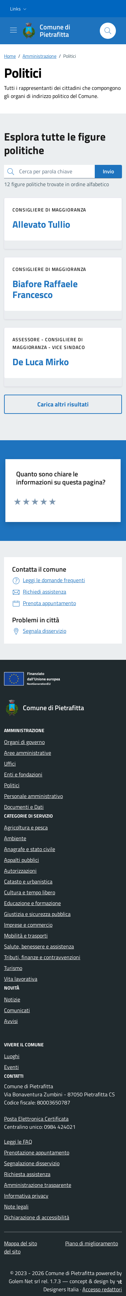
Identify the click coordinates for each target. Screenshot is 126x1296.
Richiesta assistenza (27, 1174)
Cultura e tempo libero (29, 892)
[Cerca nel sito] (108, 31)
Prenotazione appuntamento (36, 1152)
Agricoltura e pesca (26, 827)
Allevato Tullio (41, 224)
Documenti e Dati (24, 807)
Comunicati (17, 1010)
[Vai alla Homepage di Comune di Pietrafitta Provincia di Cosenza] (57, 31)
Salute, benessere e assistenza (39, 946)
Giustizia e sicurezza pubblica (37, 914)
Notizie (12, 999)
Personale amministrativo (33, 796)
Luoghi (11, 1056)
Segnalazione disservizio (31, 1163)
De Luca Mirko (40, 361)
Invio (108, 171)
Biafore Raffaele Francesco (45, 289)
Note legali (16, 1206)
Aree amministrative (27, 753)
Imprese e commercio (28, 925)
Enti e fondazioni (23, 774)
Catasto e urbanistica (28, 881)
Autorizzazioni (20, 871)
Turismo (13, 968)
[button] (19, 8)
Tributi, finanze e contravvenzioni (42, 957)
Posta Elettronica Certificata (36, 1119)
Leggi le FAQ (18, 1142)
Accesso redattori (102, 1289)
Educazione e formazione (32, 903)
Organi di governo (24, 742)
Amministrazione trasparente (37, 1185)
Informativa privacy (26, 1196)
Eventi (11, 1067)
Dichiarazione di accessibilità (36, 1217)
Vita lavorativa (20, 979)
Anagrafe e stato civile (29, 849)
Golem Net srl (24, 1281)
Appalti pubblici (21, 860)
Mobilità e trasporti (26, 935)
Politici (11, 785)
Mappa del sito (20, 1243)
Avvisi (11, 1021)
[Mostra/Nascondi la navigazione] (13, 30)
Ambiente (15, 838)
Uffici (10, 763)
